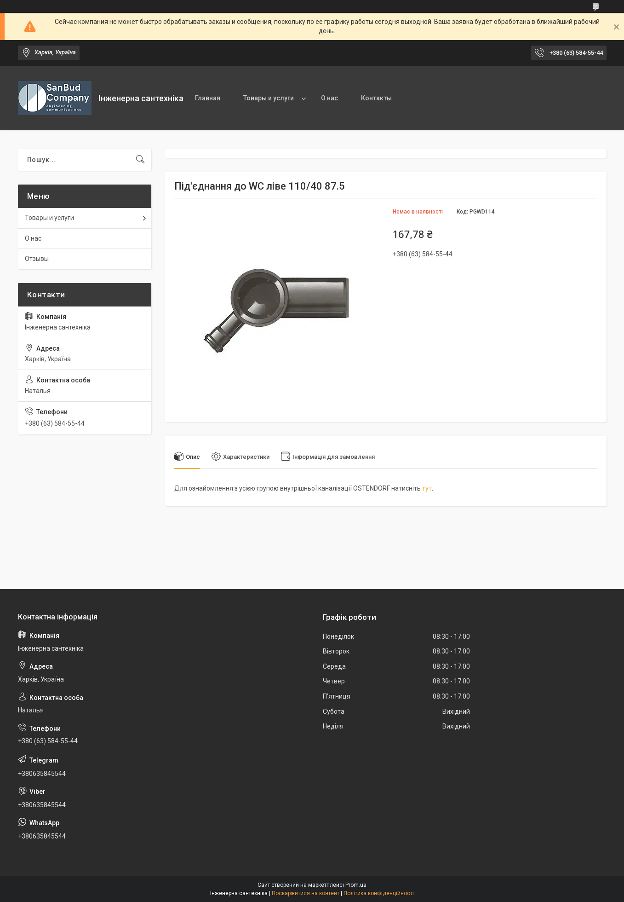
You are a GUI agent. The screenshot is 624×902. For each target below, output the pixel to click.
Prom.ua (355, 885)
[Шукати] (140, 160)
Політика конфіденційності (378, 893)
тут (427, 488)
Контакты (376, 98)
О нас (329, 98)
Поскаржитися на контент (305, 893)
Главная (207, 98)
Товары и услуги (268, 98)
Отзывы (37, 258)
